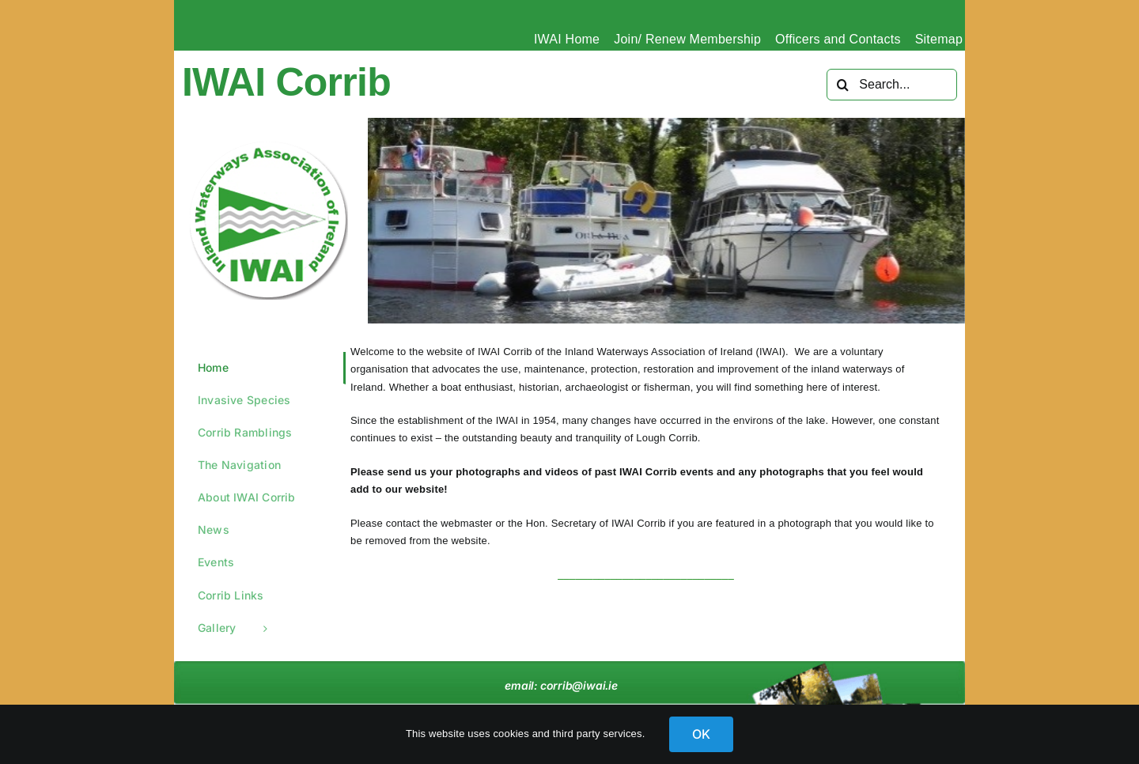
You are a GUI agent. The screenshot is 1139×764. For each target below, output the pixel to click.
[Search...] (892, 84)
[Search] (842, 84)
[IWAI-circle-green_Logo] (269, 147)
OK (701, 734)
